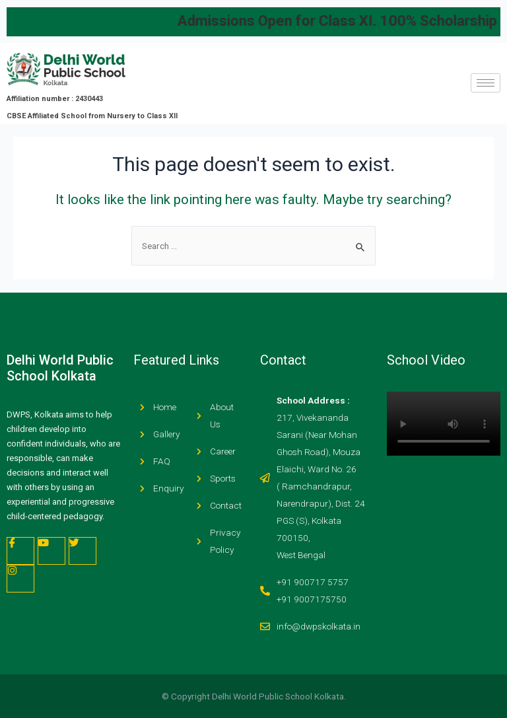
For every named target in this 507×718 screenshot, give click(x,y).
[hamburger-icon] (485, 82)
